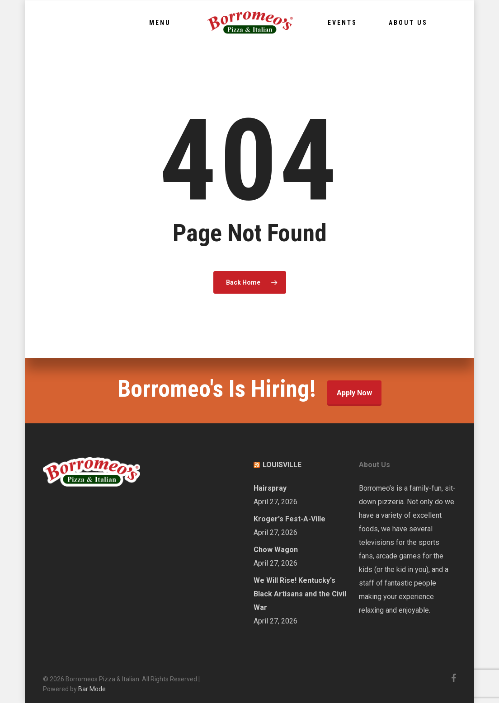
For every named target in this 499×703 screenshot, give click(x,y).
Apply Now (354, 393)
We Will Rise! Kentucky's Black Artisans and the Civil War (300, 594)
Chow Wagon (276, 549)
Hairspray (270, 488)
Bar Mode (92, 689)
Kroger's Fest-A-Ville (289, 519)
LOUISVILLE (282, 464)
